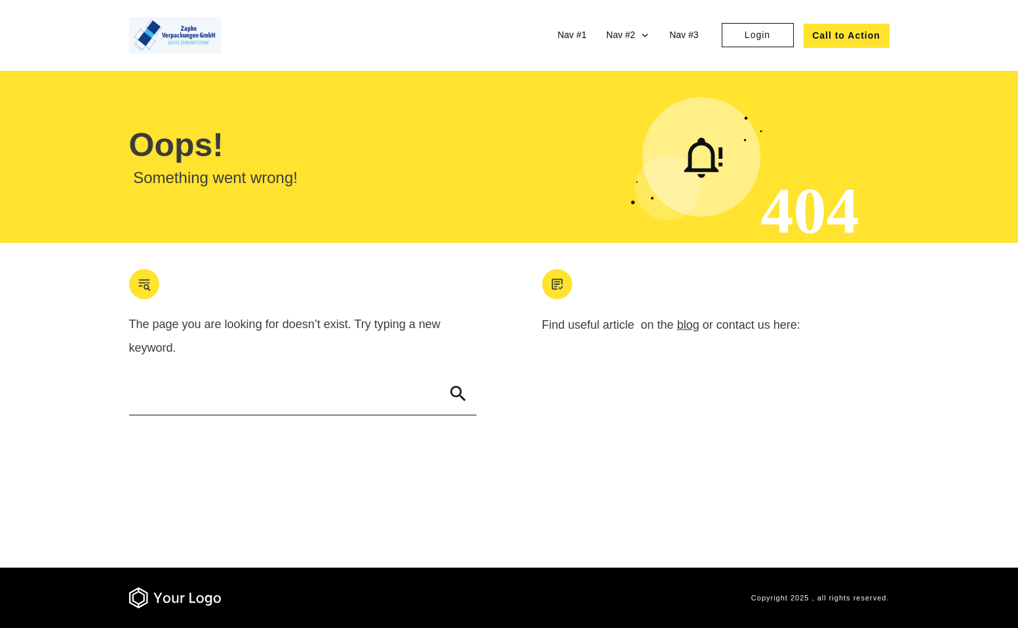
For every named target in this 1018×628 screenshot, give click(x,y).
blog (688, 324)
